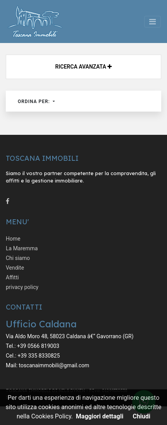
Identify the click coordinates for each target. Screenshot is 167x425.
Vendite (15, 268)
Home (13, 239)
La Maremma (22, 248)
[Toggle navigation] (152, 22)
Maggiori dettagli (99, 416)
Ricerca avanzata (83, 67)
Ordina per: (34, 101)
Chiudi (141, 416)
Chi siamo (18, 258)
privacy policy (22, 287)
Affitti (12, 277)
